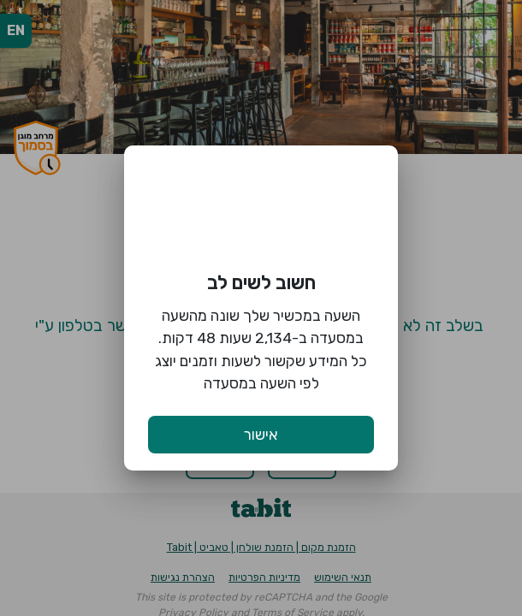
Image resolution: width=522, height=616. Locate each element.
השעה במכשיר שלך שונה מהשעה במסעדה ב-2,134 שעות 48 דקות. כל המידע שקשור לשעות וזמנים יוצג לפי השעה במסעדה (261, 349)
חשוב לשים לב (261, 282)
